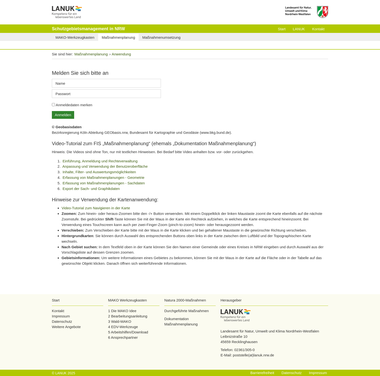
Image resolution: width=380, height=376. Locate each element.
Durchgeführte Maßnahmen (186, 311)
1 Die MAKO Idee (122, 311)
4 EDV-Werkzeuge (123, 327)
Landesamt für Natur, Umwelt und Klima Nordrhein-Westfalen (270, 331)
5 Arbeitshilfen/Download (128, 332)
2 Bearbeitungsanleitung (127, 316)
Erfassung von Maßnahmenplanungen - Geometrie (103, 177)
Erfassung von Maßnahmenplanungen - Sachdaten (104, 183)
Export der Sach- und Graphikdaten (91, 189)
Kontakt (58, 311)
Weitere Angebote (66, 327)
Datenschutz (62, 321)
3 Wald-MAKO (119, 321)
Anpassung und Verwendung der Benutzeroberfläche (105, 166)
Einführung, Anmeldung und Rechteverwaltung (100, 161)
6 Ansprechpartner (123, 337)
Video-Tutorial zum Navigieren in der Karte (96, 208)
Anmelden (63, 115)
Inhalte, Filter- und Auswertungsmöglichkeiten (99, 172)
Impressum (61, 316)
